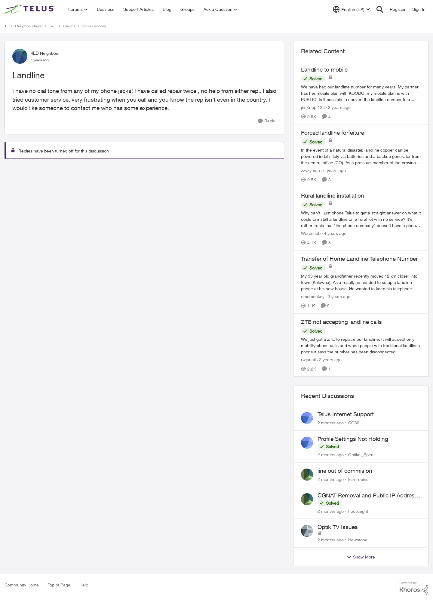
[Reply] (266, 121)
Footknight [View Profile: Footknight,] (358, 510)
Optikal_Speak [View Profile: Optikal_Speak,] (362, 454)
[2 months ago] (331, 423)
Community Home (22, 584)
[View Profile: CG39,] (307, 418)
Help (83, 584)
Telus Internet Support (346, 414)
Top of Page (59, 584)
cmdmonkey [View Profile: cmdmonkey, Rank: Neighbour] (312, 296)
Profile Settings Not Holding (353, 438)
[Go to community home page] (30, 9)
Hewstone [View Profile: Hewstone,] (357, 539)
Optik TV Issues (338, 527)
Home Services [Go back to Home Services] (94, 26)
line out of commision (345, 470)
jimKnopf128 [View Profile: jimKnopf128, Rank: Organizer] (313, 107)
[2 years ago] (338, 107)
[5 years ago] (333, 170)
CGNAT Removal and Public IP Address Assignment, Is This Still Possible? (368, 495)
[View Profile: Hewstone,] (307, 531)
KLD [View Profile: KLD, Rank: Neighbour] (34, 53)
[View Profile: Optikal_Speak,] (307, 443)
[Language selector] (351, 9)
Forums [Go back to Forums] (69, 26)
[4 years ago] (334, 233)
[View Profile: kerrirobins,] (307, 475)
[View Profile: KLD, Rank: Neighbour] (19, 56)
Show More (361, 557)
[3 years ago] (338, 296)
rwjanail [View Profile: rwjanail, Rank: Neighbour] (308, 359)
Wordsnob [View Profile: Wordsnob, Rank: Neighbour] (311, 233)
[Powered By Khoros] (414, 588)
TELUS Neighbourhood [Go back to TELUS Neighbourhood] (23, 26)
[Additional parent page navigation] (52, 26)
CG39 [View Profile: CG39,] (353, 422)
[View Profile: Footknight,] (307, 499)
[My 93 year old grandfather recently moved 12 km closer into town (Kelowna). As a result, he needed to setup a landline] (361, 282)
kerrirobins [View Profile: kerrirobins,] (358, 479)
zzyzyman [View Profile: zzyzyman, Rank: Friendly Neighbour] (310, 170)
